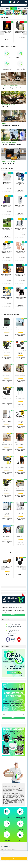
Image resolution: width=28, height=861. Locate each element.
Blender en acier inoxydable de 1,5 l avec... (20, 374)
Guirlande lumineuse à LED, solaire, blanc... (6, 298)
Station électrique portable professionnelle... (6, 535)
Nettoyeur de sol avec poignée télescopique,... (6, 420)
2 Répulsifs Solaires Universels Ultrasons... (20, 397)
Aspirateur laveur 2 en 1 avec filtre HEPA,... (20, 466)
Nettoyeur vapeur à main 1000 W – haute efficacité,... (20, 421)
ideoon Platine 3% (5, 8)
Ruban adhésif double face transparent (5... (6, 183)
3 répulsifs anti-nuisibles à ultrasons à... (20, 512)
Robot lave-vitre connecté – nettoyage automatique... (7, 513)
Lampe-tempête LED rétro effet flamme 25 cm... (6, 275)
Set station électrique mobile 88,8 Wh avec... (6, 397)
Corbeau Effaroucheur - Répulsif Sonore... (7, 351)
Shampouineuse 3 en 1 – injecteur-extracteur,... (7, 374)
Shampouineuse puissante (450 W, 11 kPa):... (20, 229)
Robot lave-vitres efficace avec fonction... (20, 535)
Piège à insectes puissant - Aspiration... (20, 206)
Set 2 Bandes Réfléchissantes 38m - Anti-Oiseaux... (20, 183)
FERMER (14, 858)
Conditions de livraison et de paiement (8, 849)
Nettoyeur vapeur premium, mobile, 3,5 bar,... (6, 466)
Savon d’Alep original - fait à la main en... (7, 567)
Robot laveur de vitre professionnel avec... (20, 328)
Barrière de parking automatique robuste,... (20, 489)
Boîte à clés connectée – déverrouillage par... (20, 443)
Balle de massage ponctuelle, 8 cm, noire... (20, 567)
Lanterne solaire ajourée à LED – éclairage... (6, 32)
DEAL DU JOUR (14, 8)
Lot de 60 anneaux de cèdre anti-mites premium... (20, 252)
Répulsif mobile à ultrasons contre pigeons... (6, 328)
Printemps (20, 8)
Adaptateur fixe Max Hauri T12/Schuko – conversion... (20, 352)
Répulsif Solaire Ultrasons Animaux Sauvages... (7, 229)
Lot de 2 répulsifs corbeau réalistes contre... (6, 489)
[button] (2, 33)
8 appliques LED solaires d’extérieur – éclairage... (20, 32)
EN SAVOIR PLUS (13, 614)
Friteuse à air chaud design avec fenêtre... (20, 298)
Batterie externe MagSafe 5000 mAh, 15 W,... (6, 206)
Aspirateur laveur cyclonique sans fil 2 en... (7, 443)
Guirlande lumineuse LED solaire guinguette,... (20, 275)
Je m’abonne (13, 717)
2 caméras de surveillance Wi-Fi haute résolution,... (6, 252)
